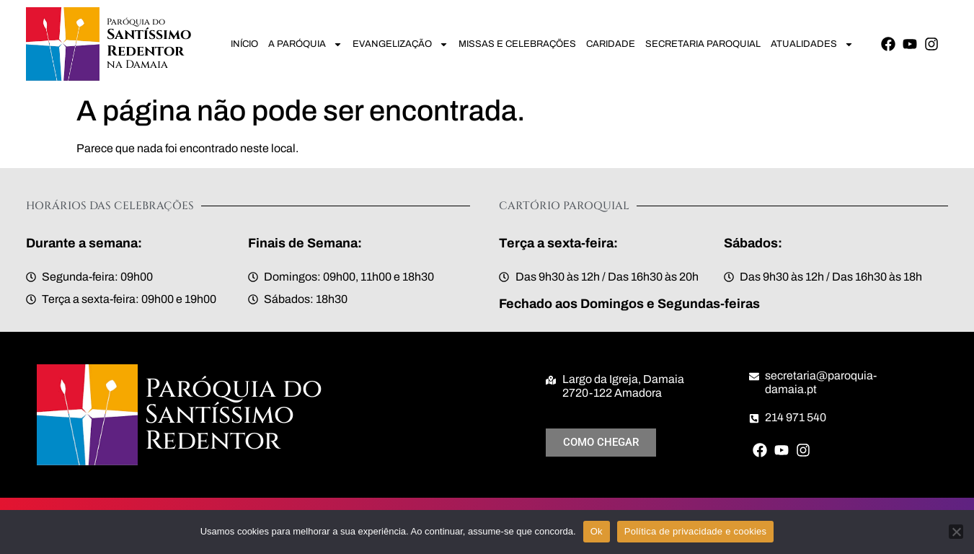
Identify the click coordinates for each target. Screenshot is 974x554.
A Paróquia (305, 44)
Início (244, 44)
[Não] (956, 531)
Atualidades (812, 44)
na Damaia (137, 64)
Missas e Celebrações (517, 44)
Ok (596, 531)
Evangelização (400, 44)
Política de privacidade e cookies (695, 531)
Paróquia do (136, 21)
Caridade (610, 44)
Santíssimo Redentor (150, 43)
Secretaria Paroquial (703, 44)
